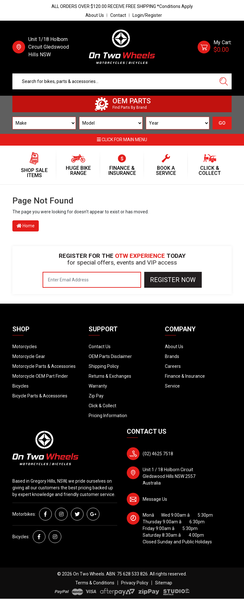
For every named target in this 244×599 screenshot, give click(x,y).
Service (172, 386)
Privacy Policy (134, 583)
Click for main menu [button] (122, 139)
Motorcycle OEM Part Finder (40, 376)
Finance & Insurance (185, 376)
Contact (118, 15)
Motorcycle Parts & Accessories (44, 366)
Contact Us (100, 346)
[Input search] (114, 81)
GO (222, 123)
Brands (172, 356)
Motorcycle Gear (28, 356)
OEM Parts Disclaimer (110, 356)
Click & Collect (102, 405)
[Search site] (224, 81)
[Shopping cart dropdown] (215, 47)
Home (26, 225)
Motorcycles (24, 346)
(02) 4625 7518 (158, 453)
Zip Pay (96, 395)
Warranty (98, 386)
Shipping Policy (104, 366)
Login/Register (147, 15)
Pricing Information (108, 415)
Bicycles (20, 386)
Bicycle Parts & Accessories (39, 395)
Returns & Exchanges (110, 376)
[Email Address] (92, 280)
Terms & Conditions (94, 583)
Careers (173, 366)
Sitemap (163, 583)
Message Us (155, 499)
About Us (94, 15)
